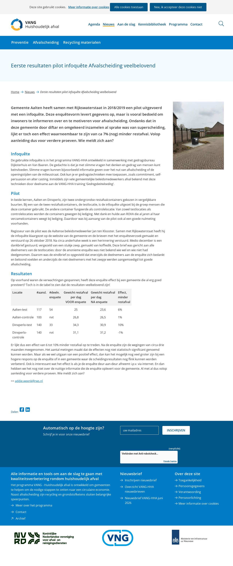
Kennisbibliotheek (152, 24)
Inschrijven (176, 430)
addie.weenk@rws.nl (29, 381)
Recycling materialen (82, 42)
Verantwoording (190, 492)
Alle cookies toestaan (128, 7)
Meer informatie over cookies (88, 7)
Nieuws (108, 24)
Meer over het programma (34, 505)
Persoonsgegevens (192, 486)
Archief (20, 518)
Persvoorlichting (190, 498)
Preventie (20, 42)
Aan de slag (126, 24)
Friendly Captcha (170, 461)
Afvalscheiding (46, 42)
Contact (196, 24)
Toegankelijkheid (190, 480)
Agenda (94, 24)
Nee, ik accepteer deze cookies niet (178, 7)
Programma (178, 24)
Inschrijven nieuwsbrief (141, 480)
